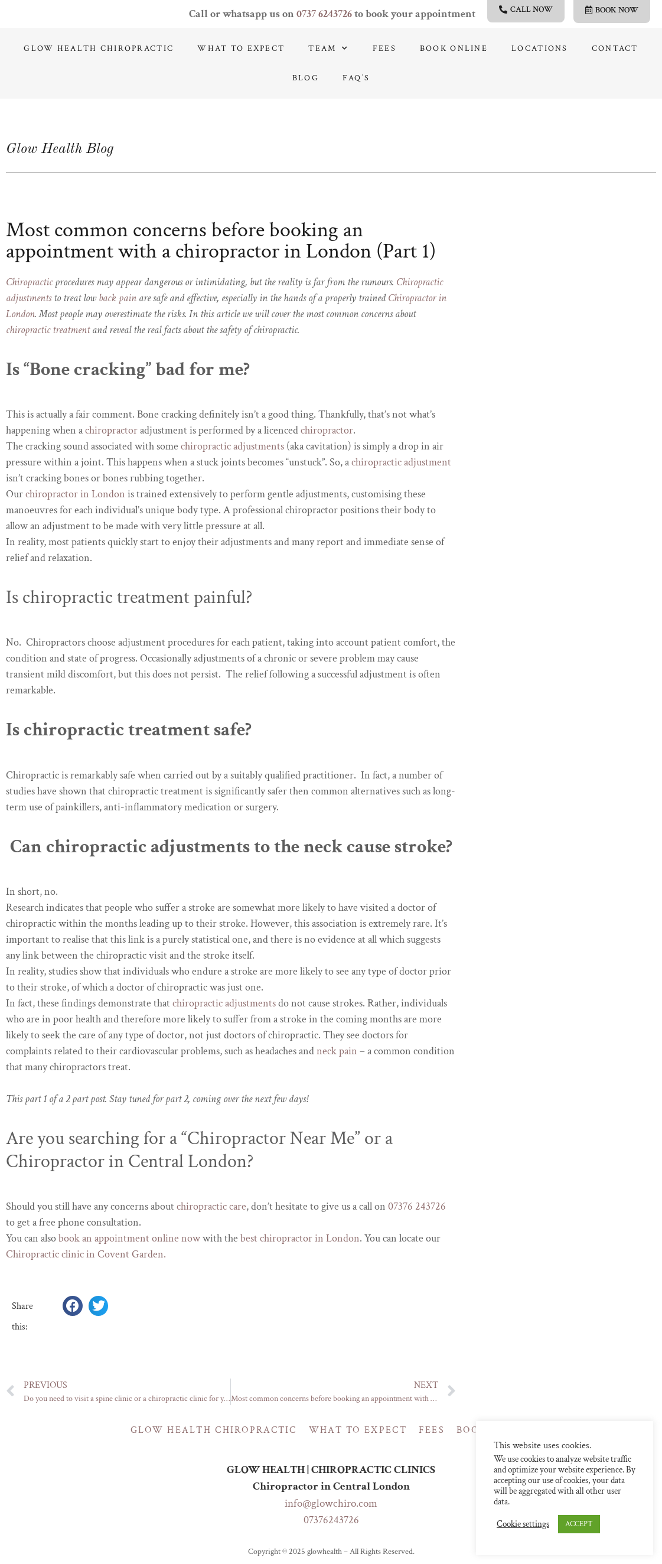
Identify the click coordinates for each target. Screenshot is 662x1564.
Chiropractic (29, 282)
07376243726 (331, 1520)
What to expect (241, 48)
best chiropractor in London (300, 1238)
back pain (117, 298)
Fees (384, 48)
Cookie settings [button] (523, 1524)
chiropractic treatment (48, 330)
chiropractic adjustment (401, 462)
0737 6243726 (324, 14)
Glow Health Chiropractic (99, 48)
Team (328, 48)
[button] (73, 1306)
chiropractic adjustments (232, 446)
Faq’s (356, 78)
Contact (615, 48)
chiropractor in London (75, 494)
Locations (539, 48)
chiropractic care (211, 1206)
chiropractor (111, 430)
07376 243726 (417, 1206)
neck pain (337, 1051)
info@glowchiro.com (331, 1503)
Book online (454, 48)
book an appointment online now (129, 1238)
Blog (305, 78)
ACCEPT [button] (579, 1524)
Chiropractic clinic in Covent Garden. (86, 1254)
